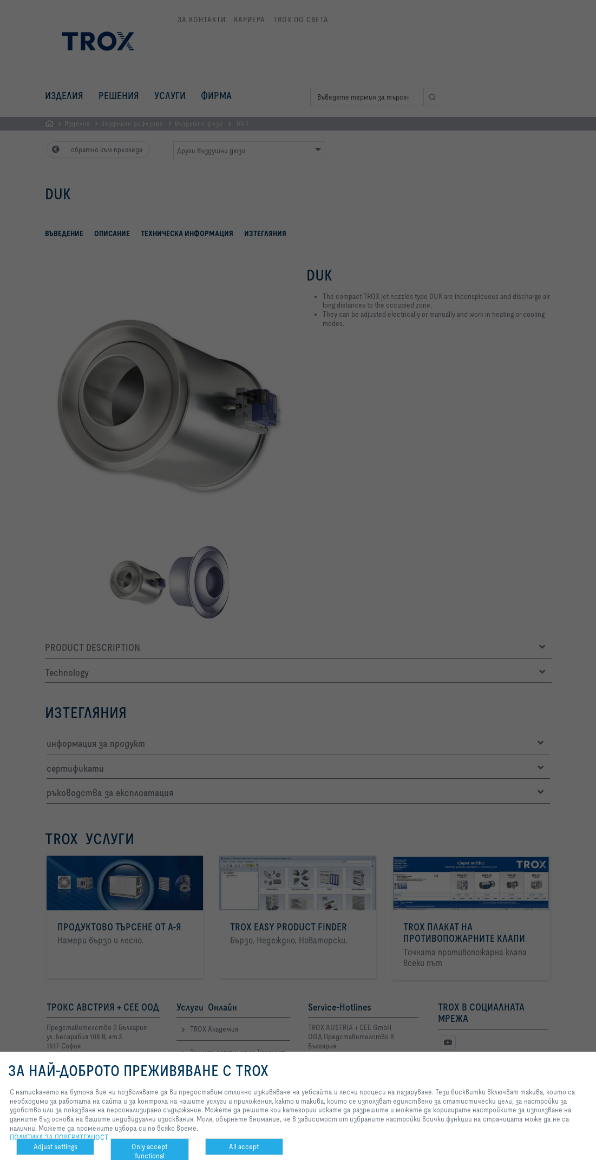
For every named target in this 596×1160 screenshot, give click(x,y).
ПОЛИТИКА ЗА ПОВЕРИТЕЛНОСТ (59, 1137)
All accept (244, 1146)
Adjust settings (55, 1146)
